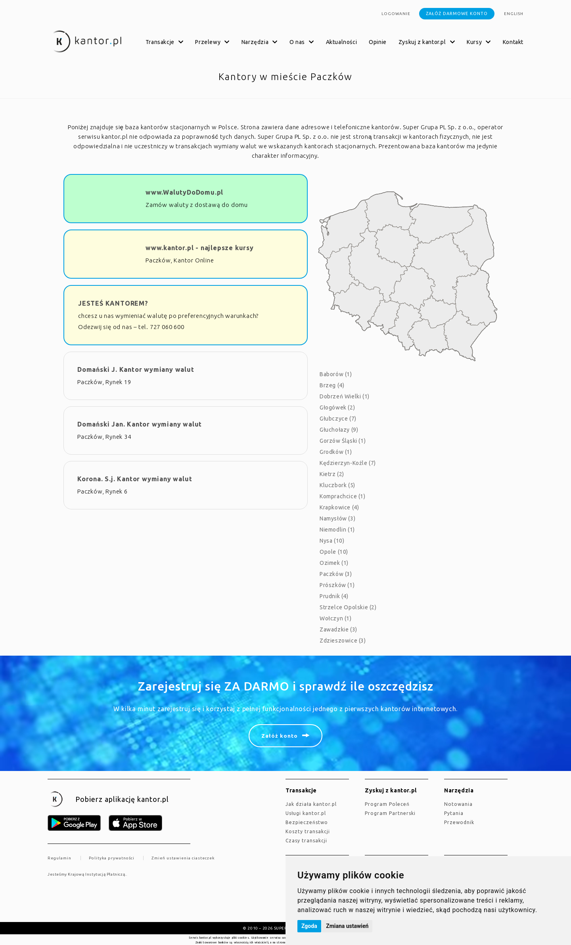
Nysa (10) (332, 541)
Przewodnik (459, 822)
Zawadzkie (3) (338, 629)
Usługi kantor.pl (306, 813)
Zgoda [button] (309, 926)
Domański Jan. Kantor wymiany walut (139, 424)
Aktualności (341, 42)
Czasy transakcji (306, 840)
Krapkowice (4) (339, 507)
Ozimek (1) (334, 563)
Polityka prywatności (111, 858)
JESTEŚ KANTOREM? (113, 303)
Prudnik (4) (334, 596)
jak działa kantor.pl (311, 804)
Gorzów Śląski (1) (343, 441)
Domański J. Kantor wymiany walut (135, 369)
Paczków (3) (336, 574)
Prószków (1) (337, 585)
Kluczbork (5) (337, 485)
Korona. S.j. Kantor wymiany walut (134, 478)
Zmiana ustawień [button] (347, 926)
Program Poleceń (387, 804)
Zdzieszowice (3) (343, 640)
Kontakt (513, 42)
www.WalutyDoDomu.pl (184, 192)
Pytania (454, 813)
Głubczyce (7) (338, 418)
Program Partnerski (390, 813)
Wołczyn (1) (336, 618)
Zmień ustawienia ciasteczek (183, 858)
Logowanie (395, 13)
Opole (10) (334, 552)
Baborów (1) (336, 374)
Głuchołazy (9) (339, 430)
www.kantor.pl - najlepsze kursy (200, 247)
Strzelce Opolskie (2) (348, 607)
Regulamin (59, 858)
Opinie (378, 42)
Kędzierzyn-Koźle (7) (348, 463)
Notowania (458, 804)
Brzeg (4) (332, 385)
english (513, 13)
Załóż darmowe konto (457, 13)
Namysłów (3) (337, 518)
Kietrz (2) (332, 474)
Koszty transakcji (308, 831)
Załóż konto (279, 735)
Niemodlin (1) (337, 529)
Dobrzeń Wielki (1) (345, 396)
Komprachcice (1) (343, 496)
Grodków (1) (336, 452)
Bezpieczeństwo (307, 822)
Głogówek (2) (337, 407)
